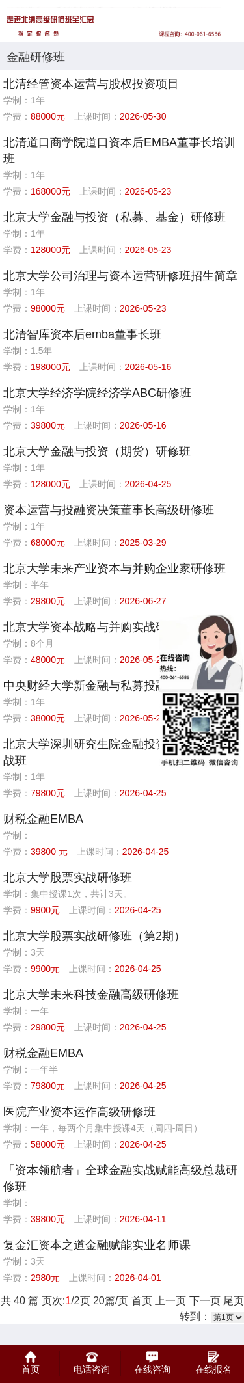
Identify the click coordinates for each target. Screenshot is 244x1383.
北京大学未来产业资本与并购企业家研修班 (114, 568)
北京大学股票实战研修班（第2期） (94, 936)
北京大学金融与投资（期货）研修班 (97, 451)
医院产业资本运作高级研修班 (79, 1111)
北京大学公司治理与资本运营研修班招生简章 (120, 275)
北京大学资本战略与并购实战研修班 (97, 627)
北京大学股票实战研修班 (67, 877)
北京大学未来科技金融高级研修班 (91, 994)
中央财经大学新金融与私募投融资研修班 (108, 685)
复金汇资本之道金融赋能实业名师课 (97, 1245)
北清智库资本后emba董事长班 (82, 334)
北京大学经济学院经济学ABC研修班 (97, 392)
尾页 (233, 1300)
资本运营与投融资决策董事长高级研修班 (108, 510)
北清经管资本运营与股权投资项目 (91, 83)
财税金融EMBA (43, 819)
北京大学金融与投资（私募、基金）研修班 (114, 217)
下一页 (205, 1300)
